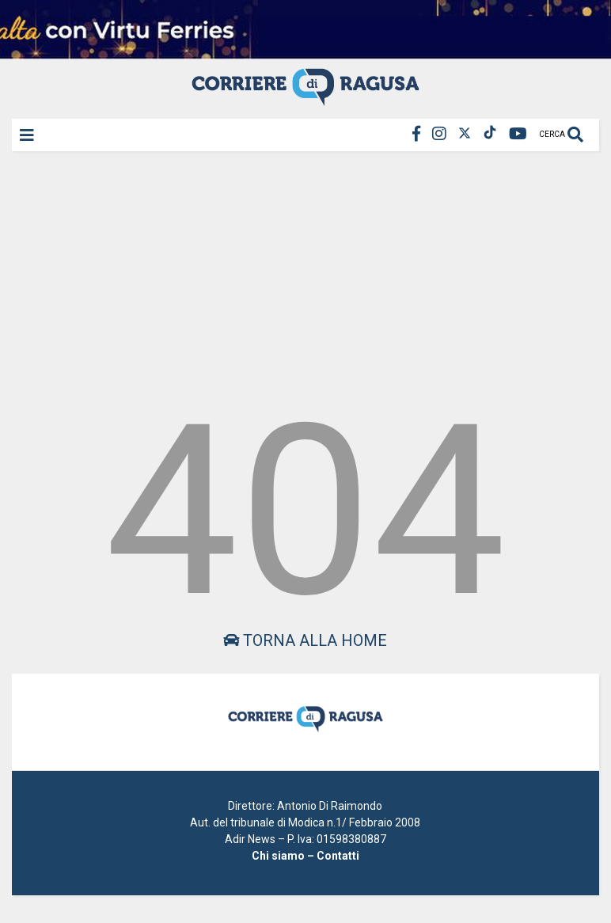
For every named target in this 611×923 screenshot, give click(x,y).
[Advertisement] (305, 272)
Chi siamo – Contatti (305, 855)
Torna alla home (305, 640)
